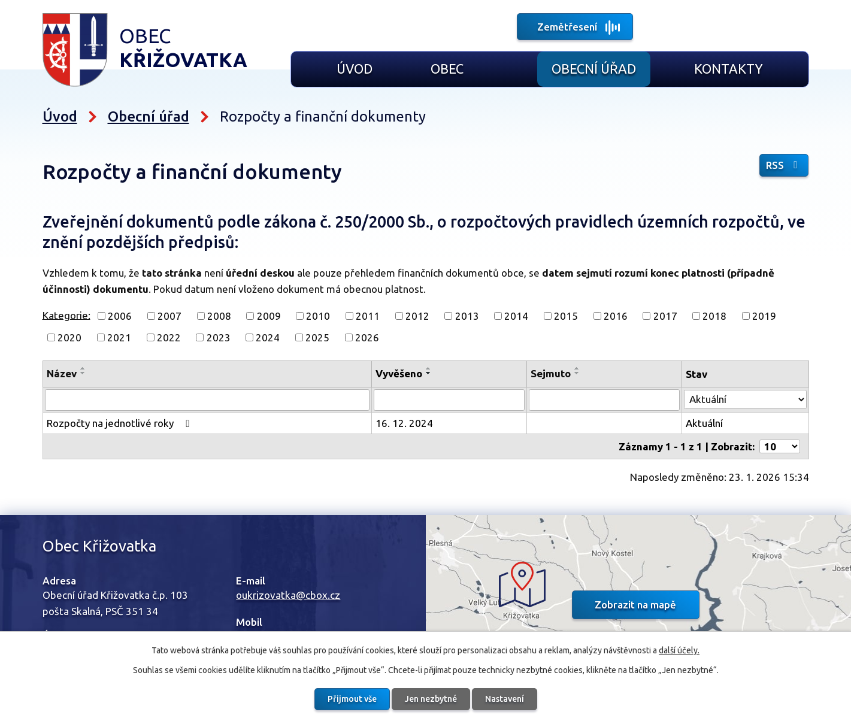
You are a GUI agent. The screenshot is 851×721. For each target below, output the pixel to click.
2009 (269, 316)
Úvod (354, 69)
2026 (367, 337)
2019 (764, 316)
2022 (169, 337)
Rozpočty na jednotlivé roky (120, 423)
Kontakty (728, 69)
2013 (467, 316)
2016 (616, 316)
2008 (219, 316)
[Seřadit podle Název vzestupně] (83, 368)
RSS (784, 165)
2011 (368, 316)
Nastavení (504, 699)
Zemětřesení (567, 26)
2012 (417, 316)
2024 (268, 337)
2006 (120, 316)
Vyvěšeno (400, 373)
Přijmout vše (352, 699)
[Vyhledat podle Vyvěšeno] (450, 400)
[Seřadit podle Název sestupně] (83, 373)
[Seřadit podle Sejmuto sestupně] (578, 373)
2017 (665, 316)
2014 (516, 316)
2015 (566, 316)
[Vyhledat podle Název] (208, 400)
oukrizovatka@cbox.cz (288, 594)
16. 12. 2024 (406, 423)
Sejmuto (551, 373)
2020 (69, 337)
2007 (169, 316)
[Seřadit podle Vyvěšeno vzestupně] (430, 368)
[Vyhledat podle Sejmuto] (604, 400)
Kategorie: (66, 314)
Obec (447, 69)
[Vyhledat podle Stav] (744, 398)
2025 (317, 337)
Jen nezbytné (431, 699)
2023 (219, 337)
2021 (119, 337)
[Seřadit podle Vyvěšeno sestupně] (430, 373)
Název (62, 373)
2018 (714, 316)
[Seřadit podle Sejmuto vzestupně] (578, 368)
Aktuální (703, 423)
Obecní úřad (594, 69)
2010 (318, 316)
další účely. (679, 650)
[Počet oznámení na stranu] (779, 446)
